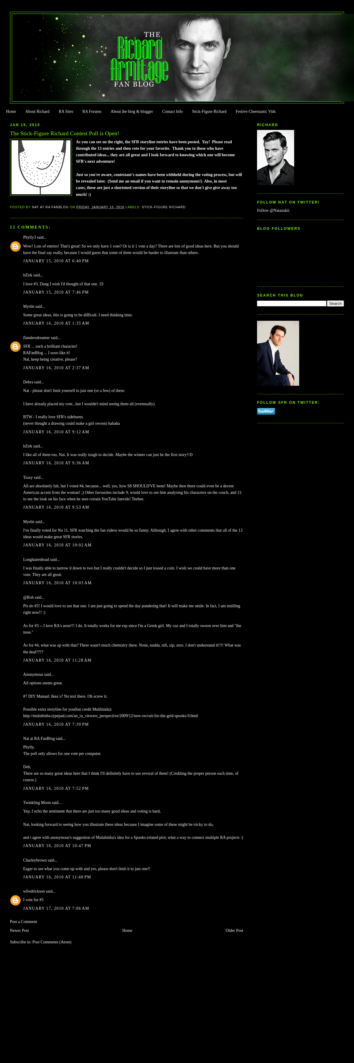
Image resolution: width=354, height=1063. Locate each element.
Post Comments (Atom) (51, 942)
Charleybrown (35, 860)
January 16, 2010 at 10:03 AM (57, 583)
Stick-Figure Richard (209, 111)
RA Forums (92, 111)
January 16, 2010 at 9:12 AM (56, 432)
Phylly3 (29, 237)
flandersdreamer (36, 338)
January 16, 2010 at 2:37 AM (56, 368)
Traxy (28, 477)
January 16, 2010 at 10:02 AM (57, 545)
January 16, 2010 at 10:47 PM (57, 846)
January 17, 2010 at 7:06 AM (56, 908)
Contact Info (172, 111)
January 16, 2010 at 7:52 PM (56, 788)
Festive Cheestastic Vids (256, 111)
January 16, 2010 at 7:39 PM (56, 724)
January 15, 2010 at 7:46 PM (56, 292)
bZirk (27, 275)
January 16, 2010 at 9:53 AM (56, 507)
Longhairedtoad (36, 559)
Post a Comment (23, 921)
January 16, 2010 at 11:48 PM (57, 877)
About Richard (37, 111)
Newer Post (19, 930)
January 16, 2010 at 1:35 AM (56, 323)
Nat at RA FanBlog (39, 738)
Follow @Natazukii (273, 210)
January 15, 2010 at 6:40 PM (56, 261)
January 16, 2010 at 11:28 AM (57, 660)
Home (11, 111)
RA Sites (66, 111)
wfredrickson (34, 891)
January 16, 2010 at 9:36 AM (56, 463)
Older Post (234, 930)
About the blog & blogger (132, 111)
